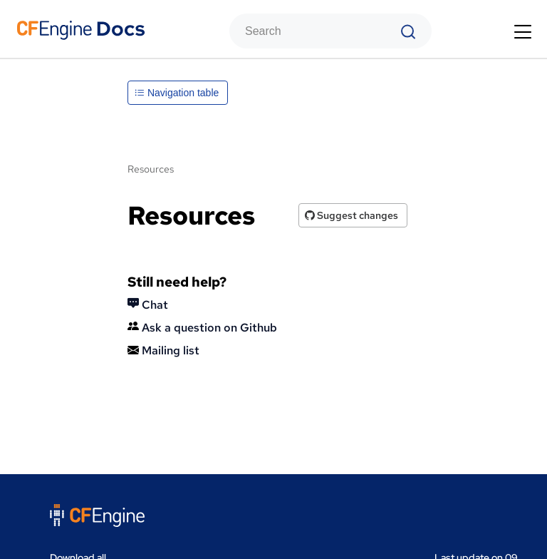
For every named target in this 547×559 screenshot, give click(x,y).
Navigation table (177, 92)
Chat (147, 304)
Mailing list (163, 350)
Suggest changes (351, 215)
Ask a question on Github (202, 327)
